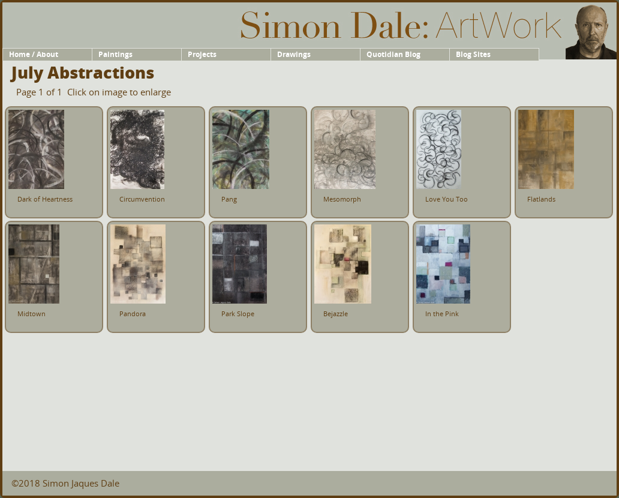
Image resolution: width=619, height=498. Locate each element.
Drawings (294, 54)
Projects (202, 54)
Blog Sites (473, 54)
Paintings (115, 54)
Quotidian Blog (393, 54)
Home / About (33, 54)
